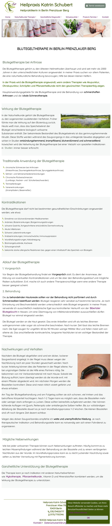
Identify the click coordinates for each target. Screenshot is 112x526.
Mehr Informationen (88, 512)
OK (88, 517)
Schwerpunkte (71, 17)
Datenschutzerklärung (55, 522)
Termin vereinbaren (96, 6)
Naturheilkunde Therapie (25, 17)
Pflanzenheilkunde (32, 476)
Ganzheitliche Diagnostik (50, 17)
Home (7, 17)
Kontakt (105, 17)
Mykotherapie (13, 476)
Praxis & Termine (89, 17)
